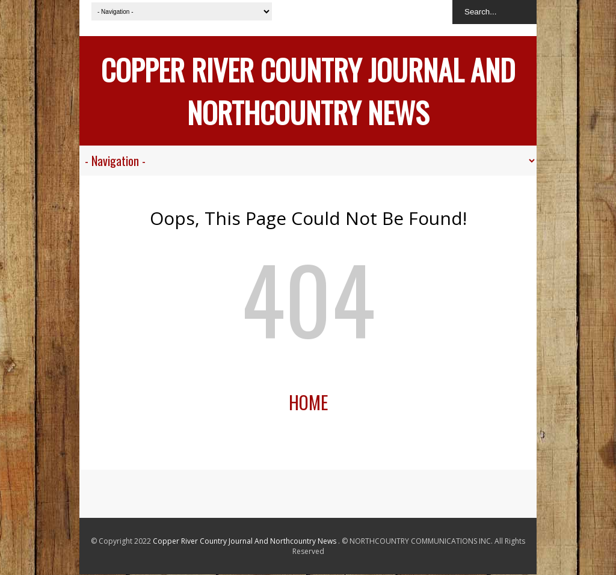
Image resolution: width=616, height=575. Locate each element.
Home (308, 402)
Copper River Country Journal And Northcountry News (308, 91)
